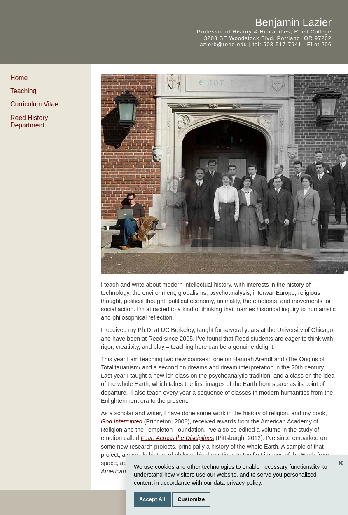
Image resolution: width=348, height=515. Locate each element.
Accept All (152, 499)
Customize (191, 499)
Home (19, 77)
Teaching (23, 90)
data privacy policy (237, 483)
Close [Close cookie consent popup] (342, 471)
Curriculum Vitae (34, 104)
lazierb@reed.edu (222, 44)
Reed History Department (29, 121)
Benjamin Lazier (293, 22)
